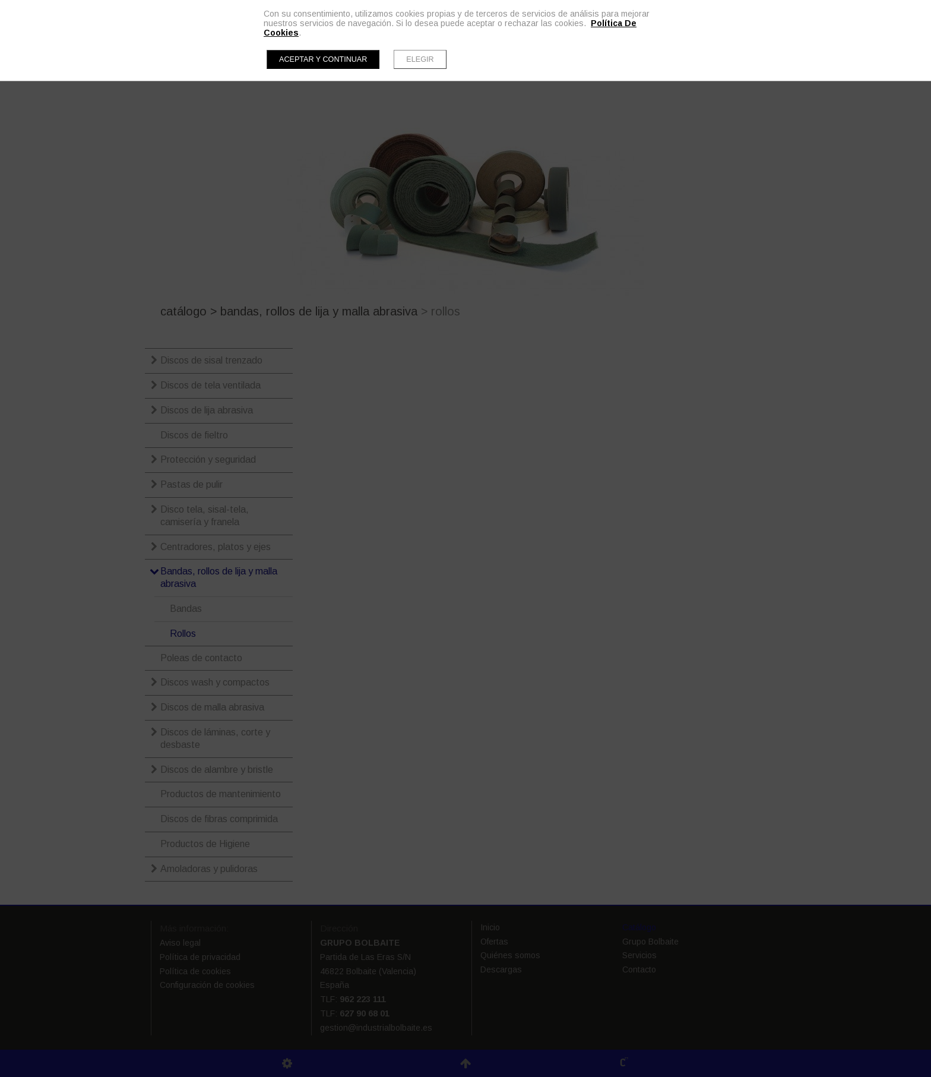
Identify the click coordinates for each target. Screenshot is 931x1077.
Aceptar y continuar (323, 59)
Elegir (419, 59)
